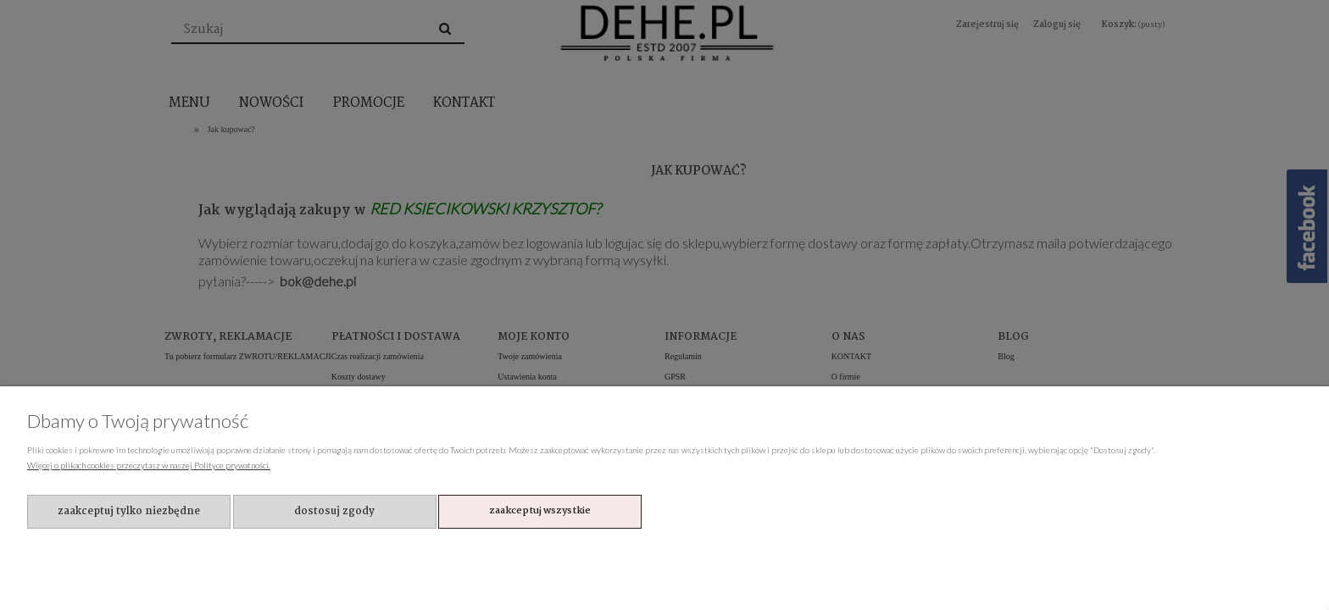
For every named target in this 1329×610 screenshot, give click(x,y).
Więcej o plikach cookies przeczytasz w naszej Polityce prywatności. (148, 465)
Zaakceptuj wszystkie (540, 510)
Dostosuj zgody (334, 511)
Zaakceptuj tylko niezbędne (129, 511)
